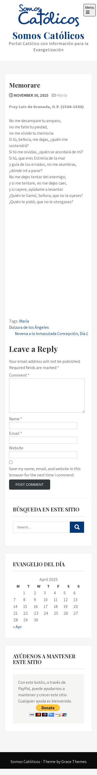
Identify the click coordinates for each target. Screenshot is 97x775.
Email (15, 439)
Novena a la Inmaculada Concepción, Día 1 (51, 333)
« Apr (17, 633)
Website (16, 454)
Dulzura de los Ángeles (29, 327)
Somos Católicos (48, 35)
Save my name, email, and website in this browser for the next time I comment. (45, 478)
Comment (19, 375)
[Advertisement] (48, 232)
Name (15, 425)
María (62, 95)
